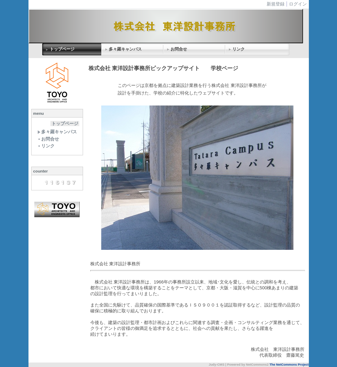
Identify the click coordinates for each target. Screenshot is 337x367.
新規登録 (275, 4)
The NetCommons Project (289, 364)
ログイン (298, 4)
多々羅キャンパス (125, 49)
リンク (238, 49)
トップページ (62, 49)
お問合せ (179, 49)
